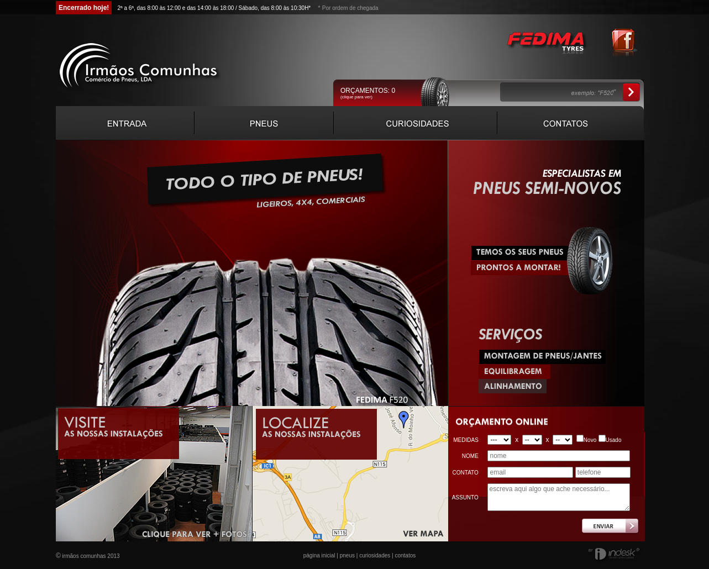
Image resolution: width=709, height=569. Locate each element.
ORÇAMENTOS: (367, 90)
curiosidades (374, 555)
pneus (347, 555)
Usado (614, 440)
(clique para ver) (356, 96)
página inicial (319, 555)
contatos (405, 555)
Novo (590, 440)
